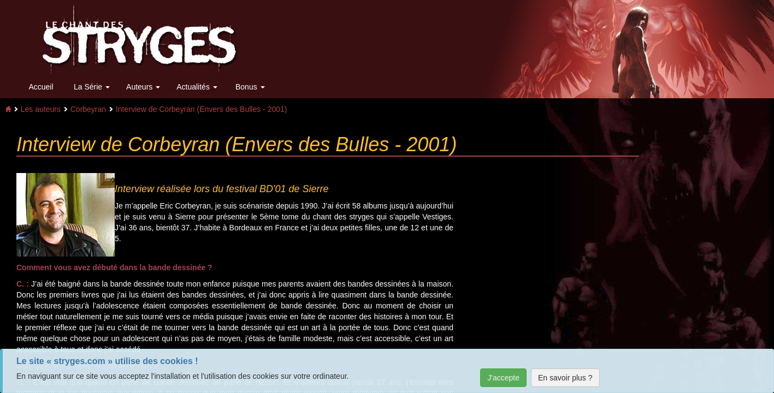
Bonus (250, 86)
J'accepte (503, 377)
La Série (92, 86)
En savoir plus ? (565, 377)
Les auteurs (41, 109)
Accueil (40, 86)
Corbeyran (88, 109)
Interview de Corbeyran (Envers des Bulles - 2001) (201, 109)
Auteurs (143, 86)
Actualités (196, 86)
